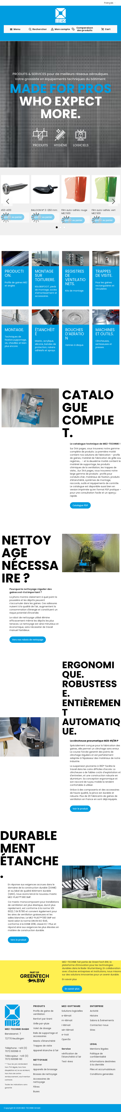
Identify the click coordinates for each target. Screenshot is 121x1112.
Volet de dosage (42, 1028)
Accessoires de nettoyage (41, 1080)
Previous (8, 201)
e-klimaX (67, 1015)
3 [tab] (64, 227)
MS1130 (34, 210)
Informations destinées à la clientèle (102, 1063)
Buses (36, 1091)
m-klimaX (67, 1020)
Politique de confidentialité (98, 1055)
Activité (94, 1010)
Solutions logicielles (72, 1010)
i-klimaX (66, 1025)
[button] (110, 3)
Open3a (66, 1039)
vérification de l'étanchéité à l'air (71, 1055)
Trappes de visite (42, 1045)
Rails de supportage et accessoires (45, 1034)
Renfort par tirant (42, 1018)
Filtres (36, 1086)
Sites (92, 1029)
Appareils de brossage (45, 1069)
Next (113, 201)
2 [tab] (60, 227)
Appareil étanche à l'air (45, 1050)
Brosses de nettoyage (45, 1074)
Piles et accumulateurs (102, 1069)
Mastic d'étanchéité (44, 1040)
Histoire (94, 1015)
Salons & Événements (102, 1020)
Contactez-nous (99, 1025)
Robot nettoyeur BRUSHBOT (101, 212)
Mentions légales (99, 1048)
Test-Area (67, 1061)
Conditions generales (101, 1074)
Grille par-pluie (41, 1023)
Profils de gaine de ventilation (43, 1012)
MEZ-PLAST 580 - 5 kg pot (15, 210)
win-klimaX (68, 1029)
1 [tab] (57, 227)
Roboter (37, 1064)
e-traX (65, 1034)
